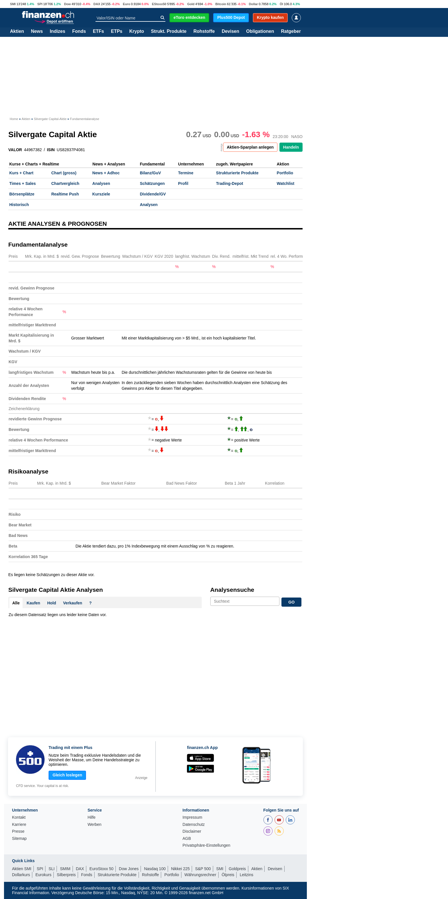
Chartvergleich (65, 183)
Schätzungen (152, 183)
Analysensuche (232, 589)
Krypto (136, 31)
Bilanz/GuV (150, 173)
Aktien (17, 31)
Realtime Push (65, 194)
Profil (183, 183)
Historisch (19, 204)
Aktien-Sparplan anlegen (250, 147)
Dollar (253, 4)
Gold (190, 4)
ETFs (98, 31)
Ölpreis (228, 874)
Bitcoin (220, 4)
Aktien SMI (21, 868)
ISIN (51, 150)
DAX (96, 4)
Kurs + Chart (21, 173)
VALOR (15, 150)
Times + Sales (22, 183)
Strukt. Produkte (168, 31)
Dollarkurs (21, 874)
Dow (67, 4)
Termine (185, 173)
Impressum (192, 817)
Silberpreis (66, 874)
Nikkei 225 (180, 868)
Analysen (101, 183)
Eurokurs (43, 874)
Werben (94, 824)
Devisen (230, 31)
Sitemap (19, 838)
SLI (52, 868)
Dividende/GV (153, 194)
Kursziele (101, 194)
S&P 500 (203, 868)
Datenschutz (194, 824)
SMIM (65, 868)
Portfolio (285, 173)
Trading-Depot (229, 183)
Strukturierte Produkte (237, 173)
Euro (126, 4)
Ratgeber (291, 31)
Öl (281, 4)
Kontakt (18, 817)
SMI (13, 4)
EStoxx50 (159, 4)
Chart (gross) (63, 173)
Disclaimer (192, 831)
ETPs (116, 31)
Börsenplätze (22, 194)
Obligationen (260, 31)
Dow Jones (129, 868)
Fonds (79, 31)
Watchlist (286, 183)
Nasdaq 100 (155, 868)
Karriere (19, 824)
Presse (18, 831)
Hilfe (91, 817)
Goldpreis (237, 868)
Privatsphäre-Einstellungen (206, 845)
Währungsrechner (200, 874)
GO (291, 602)
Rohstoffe (204, 31)
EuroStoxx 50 (101, 868)
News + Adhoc (106, 173)
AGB (187, 838)
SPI (39, 4)
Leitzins (246, 874)
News (37, 31)
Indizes (57, 31)
